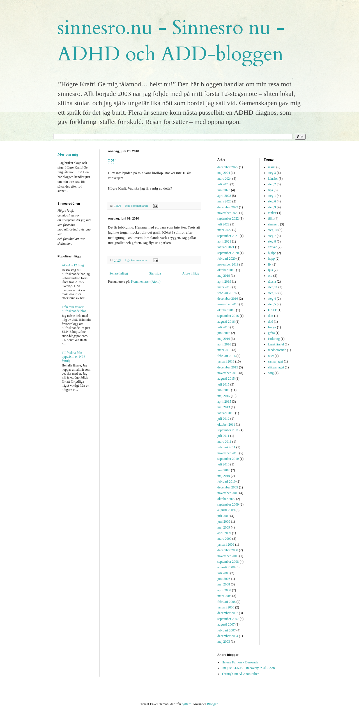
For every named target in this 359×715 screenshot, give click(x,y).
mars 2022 (224, 230)
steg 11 (273, 287)
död (270, 322)
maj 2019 (223, 276)
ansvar (272, 247)
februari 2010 (226, 481)
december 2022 (227, 207)
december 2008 (227, 550)
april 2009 (224, 533)
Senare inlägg (118, 273)
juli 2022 (223, 224)
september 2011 (228, 430)
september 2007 (228, 619)
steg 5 (272, 304)
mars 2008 (224, 596)
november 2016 (227, 304)
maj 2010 (223, 476)
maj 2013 (223, 407)
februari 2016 (226, 356)
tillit (271, 218)
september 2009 (228, 504)
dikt (270, 316)
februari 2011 (226, 447)
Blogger (212, 704)
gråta (271, 333)
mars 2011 (224, 442)
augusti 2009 (226, 510)
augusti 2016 (226, 322)
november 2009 (227, 493)
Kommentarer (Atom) (145, 281)
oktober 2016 (226, 310)
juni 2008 (223, 579)
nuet (271, 356)
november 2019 (227, 264)
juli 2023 (223, 184)
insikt (272, 167)
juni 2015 (223, 390)
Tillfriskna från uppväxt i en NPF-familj (74, 357)
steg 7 (272, 236)
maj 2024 (223, 173)
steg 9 (272, 207)
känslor (273, 179)
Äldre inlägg (190, 273)
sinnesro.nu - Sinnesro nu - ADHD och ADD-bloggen (171, 41)
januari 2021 (225, 247)
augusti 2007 (226, 624)
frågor (272, 327)
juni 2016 (223, 333)
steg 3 (272, 173)
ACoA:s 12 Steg (73, 265)
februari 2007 (226, 630)
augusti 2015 (226, 378)
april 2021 (224, 241)
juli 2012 (223, 419)
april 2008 (224, 590)
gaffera (186, 704)
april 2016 (224, 344)
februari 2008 (226, 602)
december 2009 (227, 487)
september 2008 (228, 562)
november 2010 (227, 453)
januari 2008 (225, 607)
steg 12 (273, 293)
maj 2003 (223, 642)
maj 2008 (223, 584)
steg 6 (272, 201)
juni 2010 (223, 470)
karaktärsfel (276, 344)
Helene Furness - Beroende (240, 662)
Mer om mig (67, 154)
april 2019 (224, 281)
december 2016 (227, 299)
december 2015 (227, 367)
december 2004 (227, 636)
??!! (112, 161)
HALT (272, 310)
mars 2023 (224, 201)
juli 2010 (223, 464)
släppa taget (276, 367)
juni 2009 (223, 521)
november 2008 (227, 556)
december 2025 (227, 167)
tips (270, 190)
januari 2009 (225, 544)
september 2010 (228, 459)
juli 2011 (223, 436)
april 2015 (224, 401)
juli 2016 (223, 327)
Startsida (155, 273)
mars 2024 (224, 179)
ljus (270, 270)
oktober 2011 (226, 424)
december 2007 (227, 613)
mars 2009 (224, 539)
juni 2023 (223, 190)
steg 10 (273, 230)
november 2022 (227, 213)
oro (270, 276)
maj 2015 (223, 396)
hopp (271, 258)
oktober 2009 (226, 499)
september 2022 (228, 218)
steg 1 (272, 196)
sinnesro (273, 224)
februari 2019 (226, 293)
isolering (274, 339)
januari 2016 (225, 361)
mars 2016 (224, 350)
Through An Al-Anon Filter (240, 674)
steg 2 (272, 184)
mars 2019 (224, 287)
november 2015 (227, 373)
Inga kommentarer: (137, 205)
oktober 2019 (226, 270)
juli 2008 (223, 573)
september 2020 (228, 253)
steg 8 (272, 241)
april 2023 (224, 196)
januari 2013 (225, 413)
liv (270, 264)
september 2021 (228, 236)
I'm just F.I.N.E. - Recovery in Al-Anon (248, 668)
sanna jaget (275, 361)
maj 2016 (223, 339)
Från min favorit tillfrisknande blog (74, 309)
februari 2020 (226, 258)
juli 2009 (223, 516)
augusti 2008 (226, 567)
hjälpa (272, 253)
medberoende (277, 350)
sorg (271, 373)
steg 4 (272, 299)
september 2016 (228, 316)
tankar (272, 213)
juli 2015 (223, 384)
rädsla (272, 281)
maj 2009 (223, 527)
